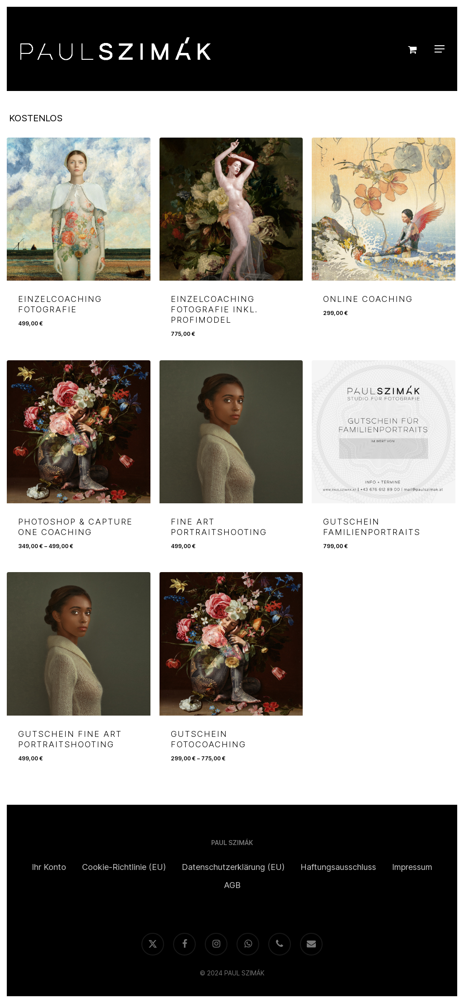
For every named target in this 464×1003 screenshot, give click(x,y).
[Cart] (415, 49)
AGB (232, 885)
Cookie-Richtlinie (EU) (124, 867)
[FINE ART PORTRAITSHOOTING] (231, 431)
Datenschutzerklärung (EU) (233, 867)
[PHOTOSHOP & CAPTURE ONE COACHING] (78, 431)
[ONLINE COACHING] (383, 209)
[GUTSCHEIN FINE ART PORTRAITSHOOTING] (78, 643)
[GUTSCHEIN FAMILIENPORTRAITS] (383, 431)
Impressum (412, 867)
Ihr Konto (49, 867)
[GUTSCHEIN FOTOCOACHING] (231, 643)
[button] (440, 48)
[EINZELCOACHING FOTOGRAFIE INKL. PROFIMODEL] (231, 209)
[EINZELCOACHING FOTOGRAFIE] (78, 209)
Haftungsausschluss (338, 867)
